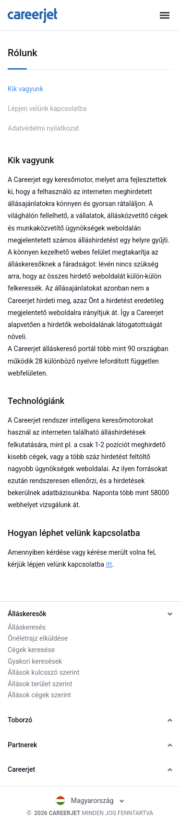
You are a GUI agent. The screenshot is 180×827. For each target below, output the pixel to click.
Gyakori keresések (35, 661)
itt (109, 564)
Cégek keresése (31, 650)
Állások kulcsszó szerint (44, 672)
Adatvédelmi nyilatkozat (43, 128)
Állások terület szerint (40, 684)
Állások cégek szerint (39, 695)
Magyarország (90, 800)
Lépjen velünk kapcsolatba (47, 108)
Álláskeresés (27, 627)
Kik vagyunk (25, 89)
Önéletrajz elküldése (38, 638)
